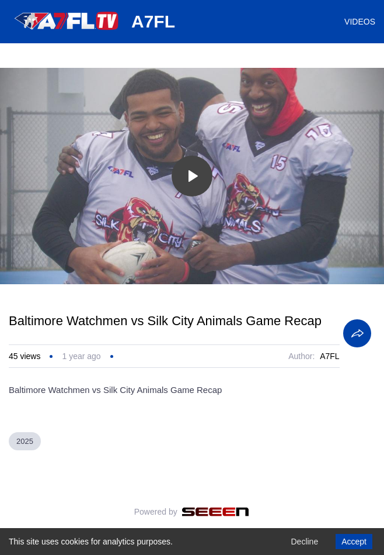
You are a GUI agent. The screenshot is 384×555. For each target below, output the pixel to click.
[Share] (357, 333)
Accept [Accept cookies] (353, 541)
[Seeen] (215, 511)
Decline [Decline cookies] (304, 541)
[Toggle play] (192, 176)
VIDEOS (359, 21)
